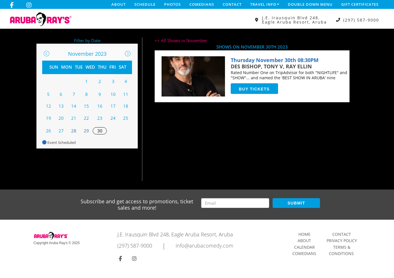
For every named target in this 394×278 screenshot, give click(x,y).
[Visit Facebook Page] (12, 5)
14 (73, 106)
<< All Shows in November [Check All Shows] (181, 40)
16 (99, 106)
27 (61, 131)
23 (99, 118)
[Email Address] (235, 203)
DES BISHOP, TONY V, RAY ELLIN (271, 66)
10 (113, 94)
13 (61, 106)
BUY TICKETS (254, 89)
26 (48, 131)
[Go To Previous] (46, 53)
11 (125, 94)
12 (48, 106)
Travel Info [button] (264, 4)
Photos (172, 4)
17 (113, 106)
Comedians (201, 4)
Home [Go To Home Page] (304, 234)
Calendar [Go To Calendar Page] (304, 247)
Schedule (145, 4)
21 (73, 118)
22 (86, 118)
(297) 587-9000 (361, 20)
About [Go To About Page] (304, 240)
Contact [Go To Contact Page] (341, 234)
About (118, 4)
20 (61, 118)
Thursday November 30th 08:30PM (275, 60)
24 (113, 118)
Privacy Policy (342, 240)
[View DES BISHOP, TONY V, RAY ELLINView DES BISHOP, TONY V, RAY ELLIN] (193, 76)
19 (48, 118)
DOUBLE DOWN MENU (310, 4)
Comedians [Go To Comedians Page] (304, 253)
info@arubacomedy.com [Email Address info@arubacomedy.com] (204, 245)
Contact (232, 4)
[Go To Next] (128, 53)
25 (125, 118)
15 (86, 106)
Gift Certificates (360, 4)
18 (125, 106)
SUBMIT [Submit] (296, 203)
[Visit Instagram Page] (29, 5)
